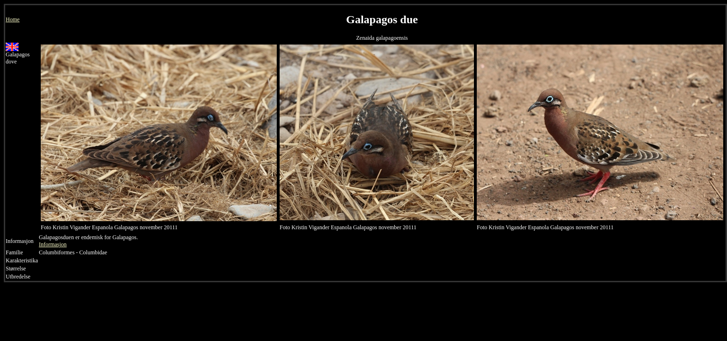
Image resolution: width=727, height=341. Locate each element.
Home (12, 19)
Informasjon (53, 244)
